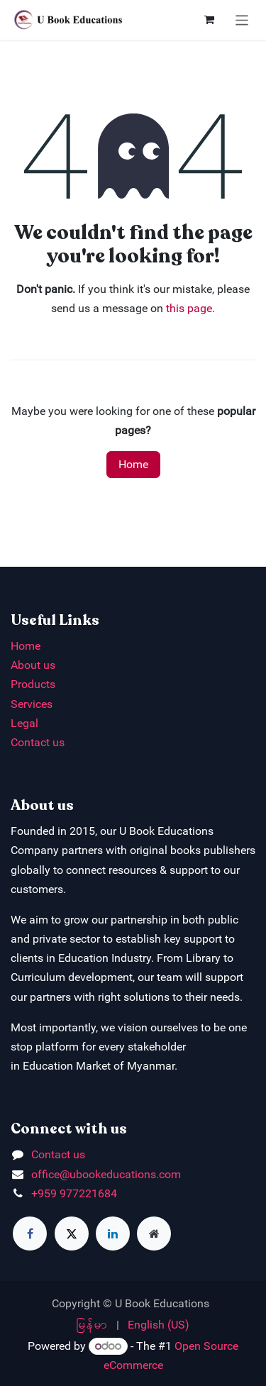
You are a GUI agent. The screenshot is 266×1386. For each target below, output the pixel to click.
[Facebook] (30, 1233)
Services (31, 704)
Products (33, 684)
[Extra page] (154, 1233)
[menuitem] (92, 1324)
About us (33, 665)
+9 (37, 1193)
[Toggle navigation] (242, 19)
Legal (24, 723)
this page (189, 308)
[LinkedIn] (113, 1233)
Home (133, 464)
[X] (72, 1233)
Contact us (38, 742)
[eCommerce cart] (209, 19)
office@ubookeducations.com (106, 1174)
